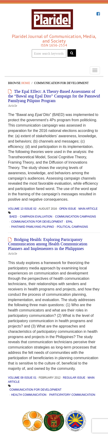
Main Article (88, 208)
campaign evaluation (36, 216)
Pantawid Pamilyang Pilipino (32, 226)
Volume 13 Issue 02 (22, 208)
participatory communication (72, 394)
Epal (69, 221)
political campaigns (72, 226)
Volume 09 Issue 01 (22, 377)
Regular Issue (74, 377)
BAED (13, 216)
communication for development (37, 221)
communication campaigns (75, 216)
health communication (29, 394)
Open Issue (67, 208)
